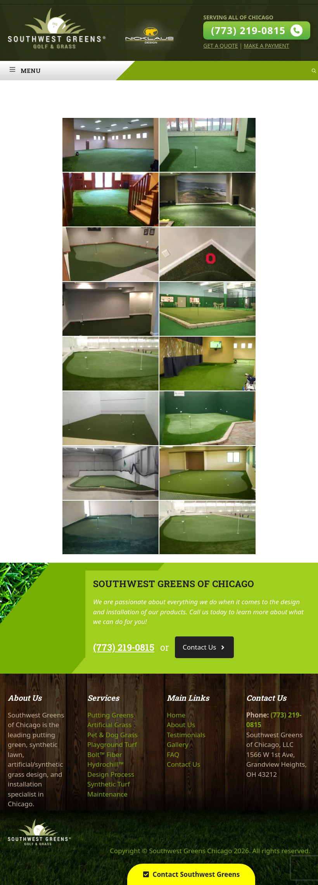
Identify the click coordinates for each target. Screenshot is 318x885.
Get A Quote (220, 45)
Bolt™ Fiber (104, 754)
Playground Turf (112, 744)
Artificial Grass (109, 724)
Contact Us (183, 764)
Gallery (177, 744)
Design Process (110, 774)
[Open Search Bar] (314, 70)
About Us (181, 724)
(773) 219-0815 (123, 647)
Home (176, 714)
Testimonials (186, 734)
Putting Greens (110, 714)
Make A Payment (266, 45)
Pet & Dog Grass (112, 734)
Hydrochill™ (105, 764)
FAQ (173, 754)
